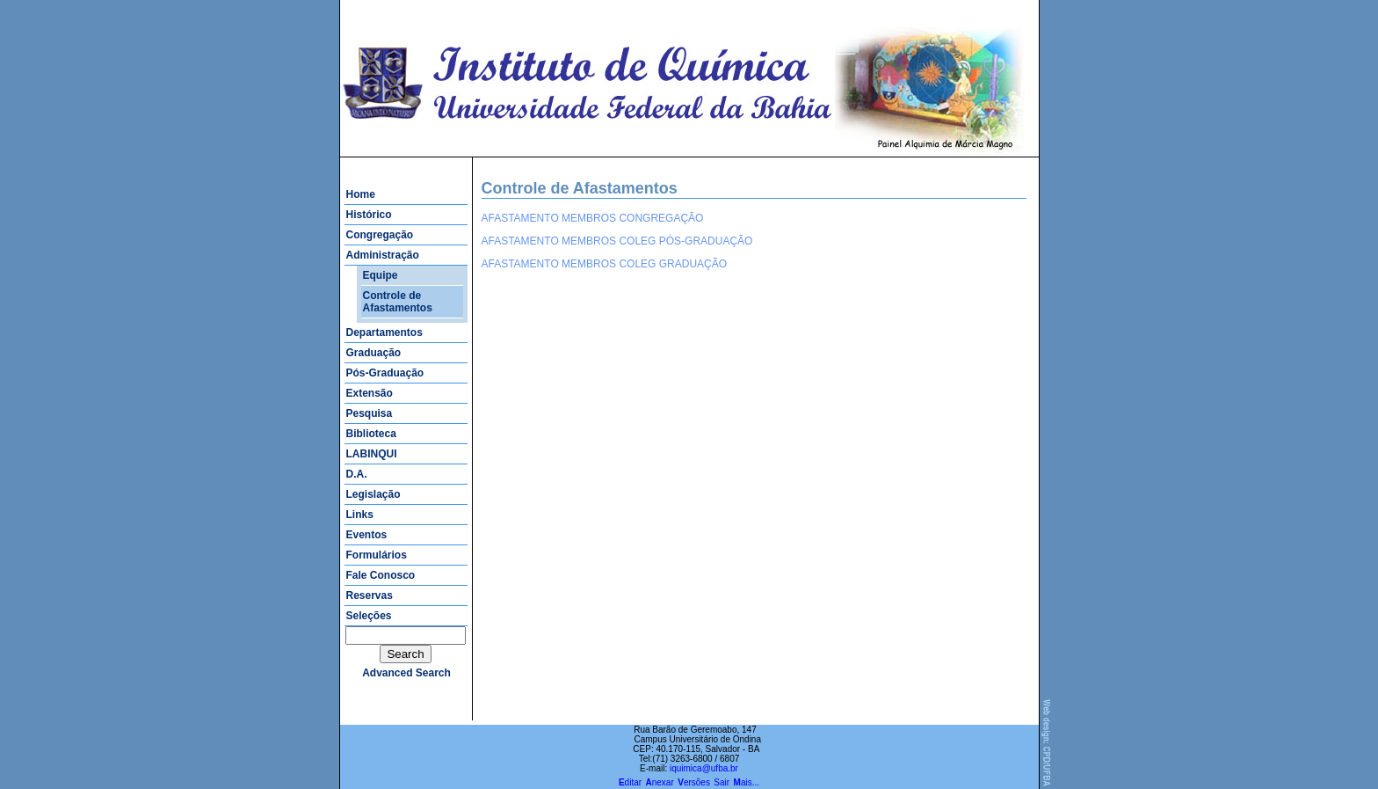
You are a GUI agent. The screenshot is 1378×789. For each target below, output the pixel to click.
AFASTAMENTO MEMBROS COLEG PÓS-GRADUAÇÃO (617, 241)
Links (360, 514)
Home (360, 194)
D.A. (356, 474)
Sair (721, 782)
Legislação (373, 494)
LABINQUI (371, 454)
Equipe (380, 275)
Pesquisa (369, 413)
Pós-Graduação (385, 373)
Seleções (369, 616)
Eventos (367, 535)
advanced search (406, 673)
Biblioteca (371, 433)
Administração (382, 255)
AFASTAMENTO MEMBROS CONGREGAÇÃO (593, 218)
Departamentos (384, 332)
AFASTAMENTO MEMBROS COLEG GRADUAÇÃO (605, 264)
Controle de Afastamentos (397, 301)
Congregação (380, 235)
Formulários (376, 555)
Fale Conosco (381, 575)
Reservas (369, 595)
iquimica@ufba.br (704, 768)
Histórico (369, 214)
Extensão (369, 393)
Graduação (374, 353)
